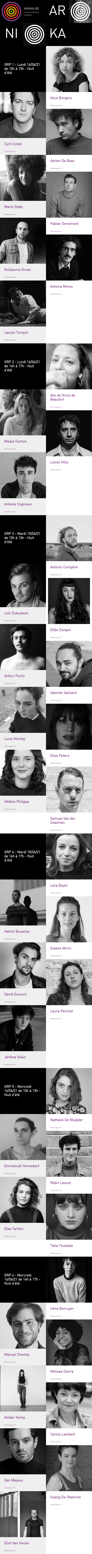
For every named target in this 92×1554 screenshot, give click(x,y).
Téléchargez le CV (56, 105)
